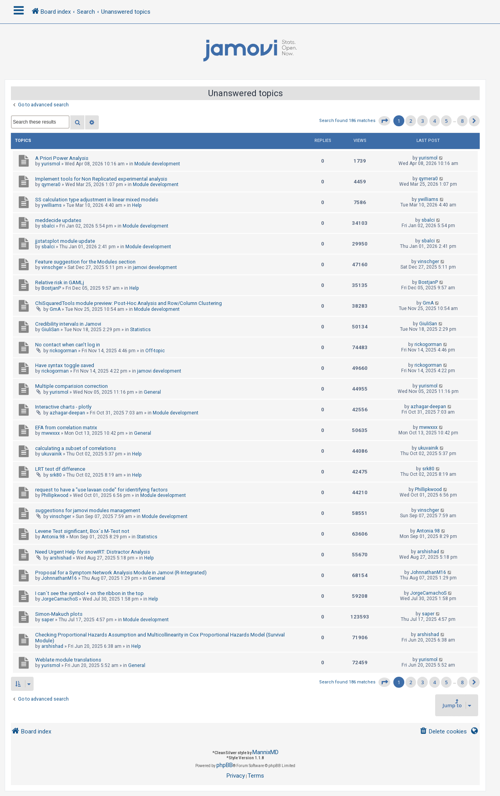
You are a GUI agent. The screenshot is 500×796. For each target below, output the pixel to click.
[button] (384, 120)
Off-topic (155, 350)
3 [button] (422, 120)
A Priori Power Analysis (61, 158)
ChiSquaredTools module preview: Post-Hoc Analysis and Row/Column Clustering (128, 303)
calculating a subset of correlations (75, 448)
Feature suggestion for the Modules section (85, 262)
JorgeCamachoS (59, 599)
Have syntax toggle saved (64, 365)
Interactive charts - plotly (63, 407)
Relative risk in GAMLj (59, 282)
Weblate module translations (68, 660)
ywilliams (51, 205)
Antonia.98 (53, 537)
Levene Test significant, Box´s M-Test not (82, 531)
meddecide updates (58, 220)
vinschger (52, 267)
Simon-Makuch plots (58, 614)
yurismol (50, 164)
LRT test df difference (60, 469)
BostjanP (51, 288)
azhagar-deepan (67, 413)
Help (137, 205)
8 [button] (462, 120)
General (152, 392)
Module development (157, 164)
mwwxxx (50, 433)
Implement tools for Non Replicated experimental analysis (101, 179)
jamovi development (155, 267)
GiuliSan (50, 329)
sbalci (48, 226)
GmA (55, 309)
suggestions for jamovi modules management (87, 510)
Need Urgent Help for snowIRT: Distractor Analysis (92, 552)
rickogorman (63, 350)
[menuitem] (443, 731)
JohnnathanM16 (59, 578)
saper (47, 619)
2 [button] (410, 120)
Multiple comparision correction (71, 386)
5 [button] (446, 120)
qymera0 (51, 184)
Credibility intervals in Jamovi (68, 324)
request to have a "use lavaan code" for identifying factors (101, 490)
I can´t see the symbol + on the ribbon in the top (89, 593)
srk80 (56, 475)
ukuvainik (51, 454)
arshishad (60, 558)
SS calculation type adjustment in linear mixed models (96, 200)
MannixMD (265, 752)
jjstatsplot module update (65, 241)
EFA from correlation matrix (66, 427)
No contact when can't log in (67, 345)
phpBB (224, 765)
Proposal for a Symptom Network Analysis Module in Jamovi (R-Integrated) (121, 572)
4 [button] (434, 120)
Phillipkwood (54, 495)
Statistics (140, 329)
